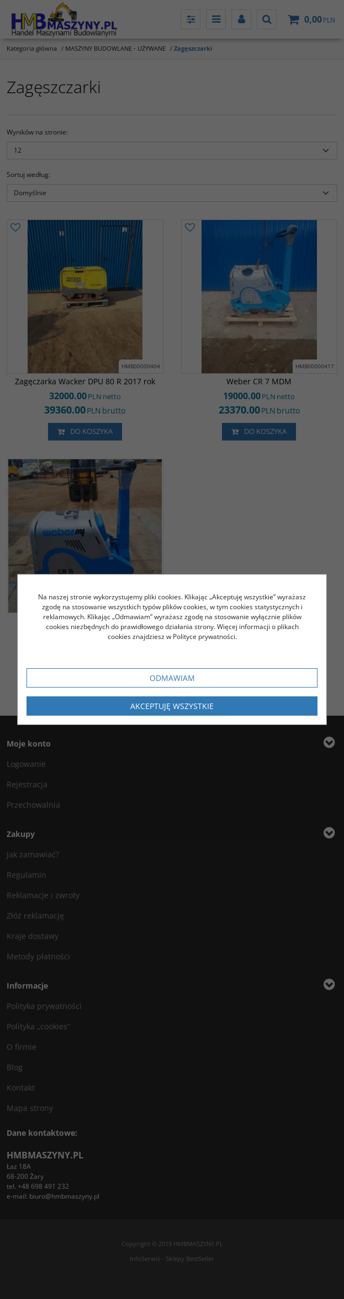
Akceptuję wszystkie (172, 706)
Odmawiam (172, 678)
